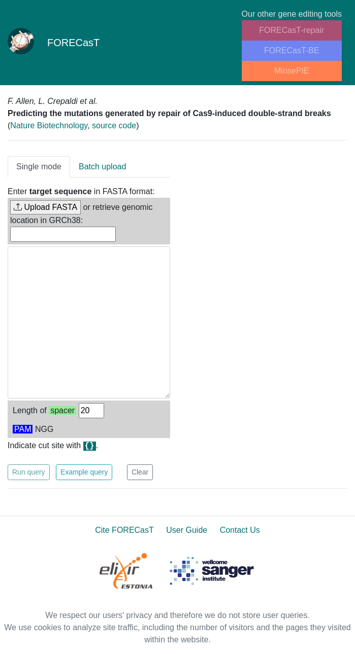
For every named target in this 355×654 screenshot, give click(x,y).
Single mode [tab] (38, 166)
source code (114, 125)
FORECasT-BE (291, 50)
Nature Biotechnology (48, 125)
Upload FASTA (45, 207)
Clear (140, 472)
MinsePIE (291, 70)
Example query (84, 472)
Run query (28, 472)
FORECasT (54, 42)
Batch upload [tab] (102, 166)
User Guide (186, 530)
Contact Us (240, 530)
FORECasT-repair (291, 30)
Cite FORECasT (124, 530)
